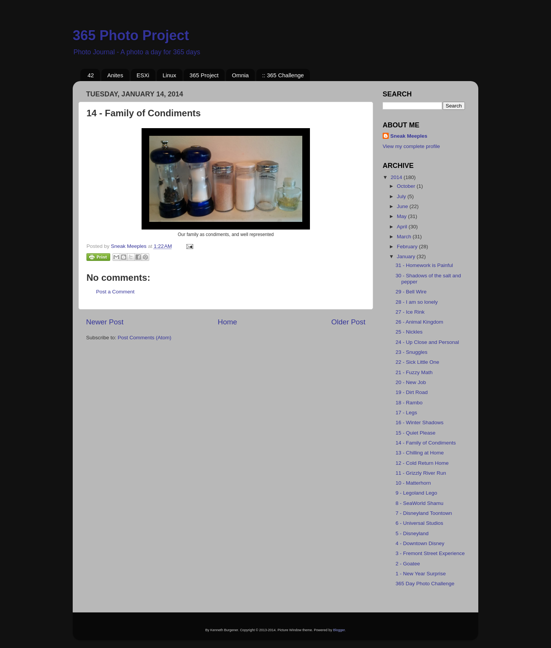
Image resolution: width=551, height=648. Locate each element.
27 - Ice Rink (410, 312)
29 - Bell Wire (411, 292)
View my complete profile (411, 146)
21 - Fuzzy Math (414, 372)
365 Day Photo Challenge (425, 583)
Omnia (240, 75)
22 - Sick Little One (417, 362)
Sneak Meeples (408, 136)
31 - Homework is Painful (424, 265)
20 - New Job (411, 382)
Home (227, 322)
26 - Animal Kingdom (419, 322)
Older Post (348, 322)
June (403, 206)
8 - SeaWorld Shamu (419, 503)
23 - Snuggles (411, 352)
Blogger (339, 630)
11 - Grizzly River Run (421, 473)
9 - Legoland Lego (416, 493)
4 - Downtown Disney (420, 543)
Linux (169, 75)
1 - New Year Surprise (421, 573)
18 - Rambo (409, 402)
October (407, 186)
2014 (397, 177)
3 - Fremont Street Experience (430, 553)
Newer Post (105, 322)
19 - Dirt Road (412, 392)
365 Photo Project (131, 35)
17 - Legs (406, 412)
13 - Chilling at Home (420, 453)
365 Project (203, 75)
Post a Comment (115, 292)
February (408, 246)
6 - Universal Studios (419, 523)
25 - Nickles (409, 332)
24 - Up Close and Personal (427, 342)
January (407, 256)
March (404, 236)
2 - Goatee (408, 564)
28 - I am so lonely (417, 302)
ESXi (143, 75)
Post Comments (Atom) (144, 337)
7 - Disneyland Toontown (424, 513)
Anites (115, 75)
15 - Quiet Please (415, 433)
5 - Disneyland (412, 533)
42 (91, 75)
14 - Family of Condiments (426, 443)
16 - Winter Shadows (419, 422)
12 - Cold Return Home (422, 463)
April (403, 227)
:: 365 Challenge (283, 75)
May (402, 216)
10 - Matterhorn (413, 483)
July (402, 196)
